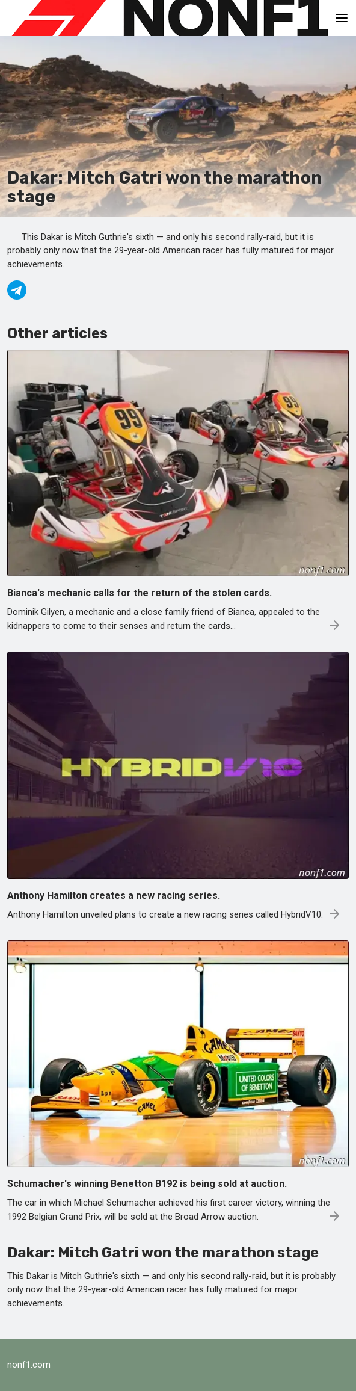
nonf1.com (29, 1364)
